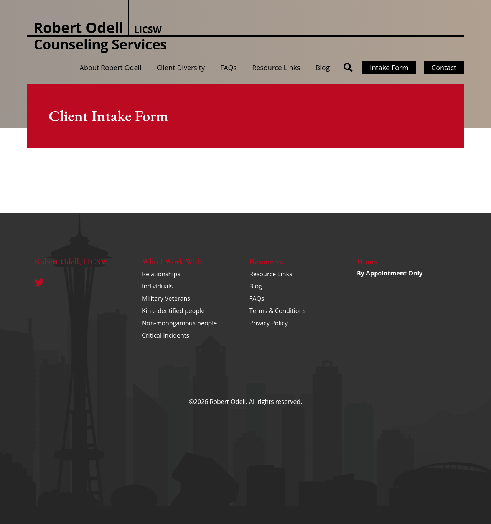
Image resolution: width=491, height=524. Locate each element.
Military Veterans (166, 298)
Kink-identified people (173, 311)
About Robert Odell (111, 67)
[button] (348, 67)
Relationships (161, 274)
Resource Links (276, 67)
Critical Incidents (165, 335)
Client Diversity (181, 67)
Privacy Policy (268, 323)
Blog (323, 67)
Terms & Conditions (277, 311)
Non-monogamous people (179, 323)
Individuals (157, 286)
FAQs (228, 67)
